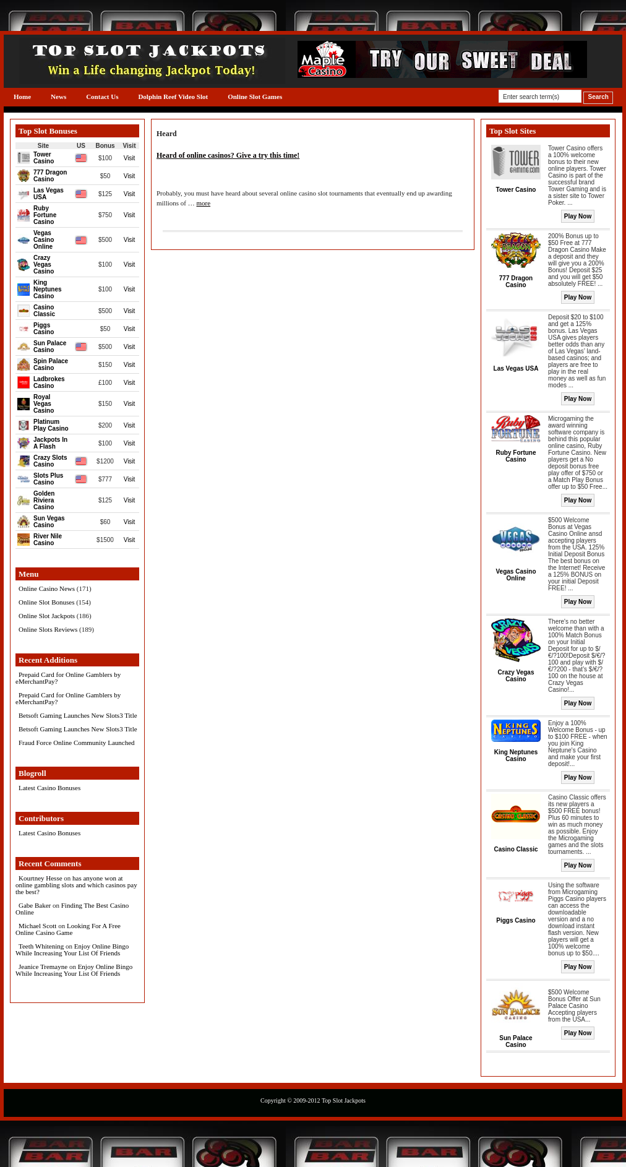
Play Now (577, 216)
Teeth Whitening (41, 946)
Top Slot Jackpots (344, 1100)
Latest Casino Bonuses (49, 787)
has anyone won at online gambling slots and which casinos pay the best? (76, 884)
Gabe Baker (35, 905)
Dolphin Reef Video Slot (173, 96)
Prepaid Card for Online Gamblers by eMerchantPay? (68, 678)
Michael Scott (37, 925)
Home (22, 96)
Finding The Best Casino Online (72, 909)
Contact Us (102, 96)
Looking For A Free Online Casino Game (68, 929)
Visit (129, 158)
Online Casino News (47, 588)
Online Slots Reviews (48, 629)
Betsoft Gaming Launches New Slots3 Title (78, 715)
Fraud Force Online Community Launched (77, 742)
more (203, 203)
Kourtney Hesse (40, 878)
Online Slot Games (255, 96)
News (58, 96)
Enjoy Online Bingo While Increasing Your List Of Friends (72, 949)
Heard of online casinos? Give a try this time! (227, 155)
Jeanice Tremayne (43, 966)
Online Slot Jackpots (47, 615)
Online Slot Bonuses (46, 602)
